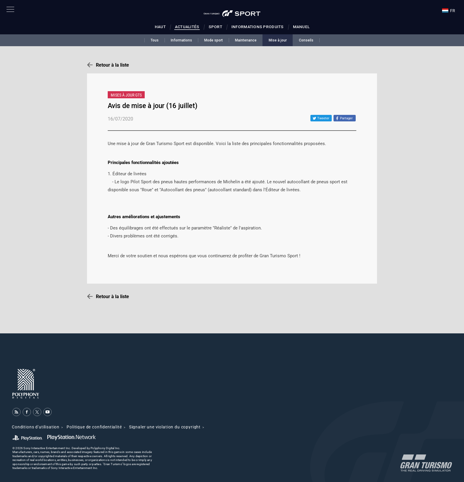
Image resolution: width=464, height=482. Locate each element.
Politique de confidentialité (94, 427)
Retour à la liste (112, 65)
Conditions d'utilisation (35, 427)
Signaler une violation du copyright (165, 427)
